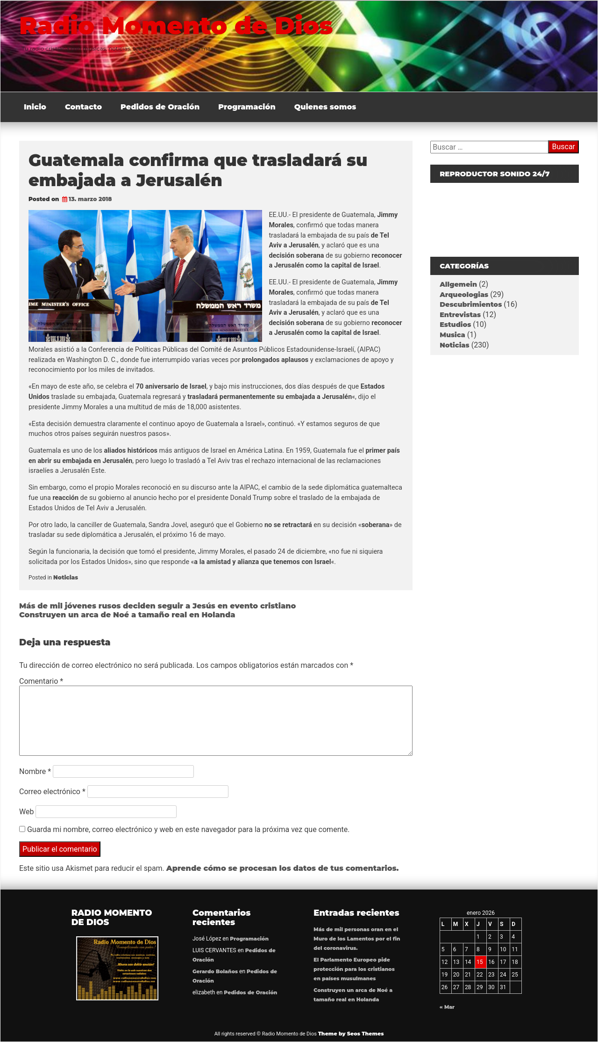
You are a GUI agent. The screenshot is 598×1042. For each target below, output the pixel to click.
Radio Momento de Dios (179, 25)
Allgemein (458, 284)
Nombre (35, 771)
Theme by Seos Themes (351, 1033)
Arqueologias (464, 294)
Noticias (65, 577)
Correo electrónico (52, 791)
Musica (452, 335)
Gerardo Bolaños (215, 972)
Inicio (35, 106)
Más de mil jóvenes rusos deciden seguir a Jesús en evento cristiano (157, 605)
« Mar (447, 1007)
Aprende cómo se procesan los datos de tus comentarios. (282, 868)
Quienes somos (325, 106)
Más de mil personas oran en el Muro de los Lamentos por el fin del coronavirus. (356, 938)
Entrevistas (460, 315)
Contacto (83, 106)
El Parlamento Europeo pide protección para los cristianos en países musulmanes (353, 969)
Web (26, 811)
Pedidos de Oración (160, 106)
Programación (247, 106)
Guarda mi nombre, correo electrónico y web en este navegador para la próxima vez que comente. (188, 829)
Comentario (41, 681)
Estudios (455, 324)
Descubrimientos (471, 304)
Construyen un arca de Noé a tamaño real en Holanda (127, 614)
